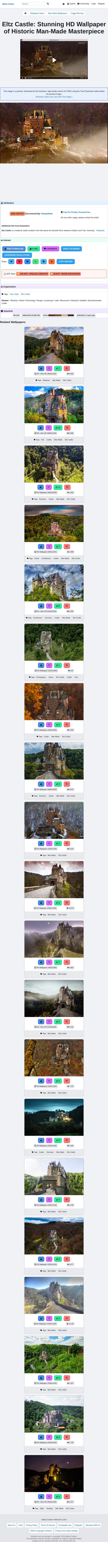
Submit (71, 4)
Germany (42, 499)
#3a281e (71, 315)
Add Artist (17, 213)
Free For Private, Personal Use (76, 212)
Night (42, 1508)
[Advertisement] (54, 182)
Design (39, 300)
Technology (30, 300)
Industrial (74, 300)
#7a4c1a (58, 315)
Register (101, 4)
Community (83, 4)
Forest (36, 558)
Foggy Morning (77, 13)
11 (58, 487)
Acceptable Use (64, 1525)
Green (51, 677)
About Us (11, 1525)
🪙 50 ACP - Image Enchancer (65, 274)
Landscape (48, 300)
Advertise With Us (92, 1525)
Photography (41, 677)
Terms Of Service (48, 1525)
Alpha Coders (8, 4)
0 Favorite (50, 249)
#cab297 (64, 315)
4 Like (34, 249)
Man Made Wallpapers (58, 13)
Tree (76, 677)
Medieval (46, 380)
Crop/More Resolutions (17, 255)
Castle (49, 440)
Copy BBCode (66, 262)
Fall (42, 440)
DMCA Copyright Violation (41, 1531)
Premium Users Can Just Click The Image (54, 97)
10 (58, 428)
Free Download (13, 249)
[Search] (48, 4)
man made (14, 294)
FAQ (20, 1525)
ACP (8, 274)
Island (21, 300)
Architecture (46, 558)
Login (93, 4)
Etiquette (78, 1525)
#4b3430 (51, 315)
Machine (14, 300)
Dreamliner (47, 213)
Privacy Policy (31, 1525)
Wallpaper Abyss (37, 13)
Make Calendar (71, 249)
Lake (56, 300)
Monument (64, 300)
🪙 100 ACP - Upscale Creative (32, 274)
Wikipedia (100, 230)
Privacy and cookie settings (66, 1531)
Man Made (56, 380)
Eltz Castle (25, 294)
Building (50, 1508)
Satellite (83, 300)
